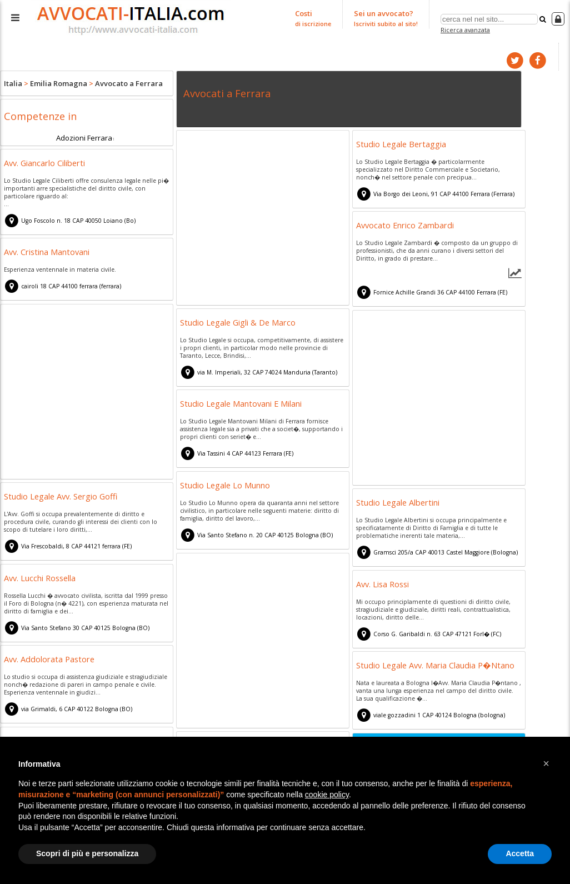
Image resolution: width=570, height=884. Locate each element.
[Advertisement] (262, 219)
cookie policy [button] (327, 794)
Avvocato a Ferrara (129, 83)
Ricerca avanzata (465, 30)
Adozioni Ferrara (84, 137)
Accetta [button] (520, 853)
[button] (546, 763)
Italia (13, 83)
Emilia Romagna (58, 83)
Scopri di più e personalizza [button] (87, 853)
